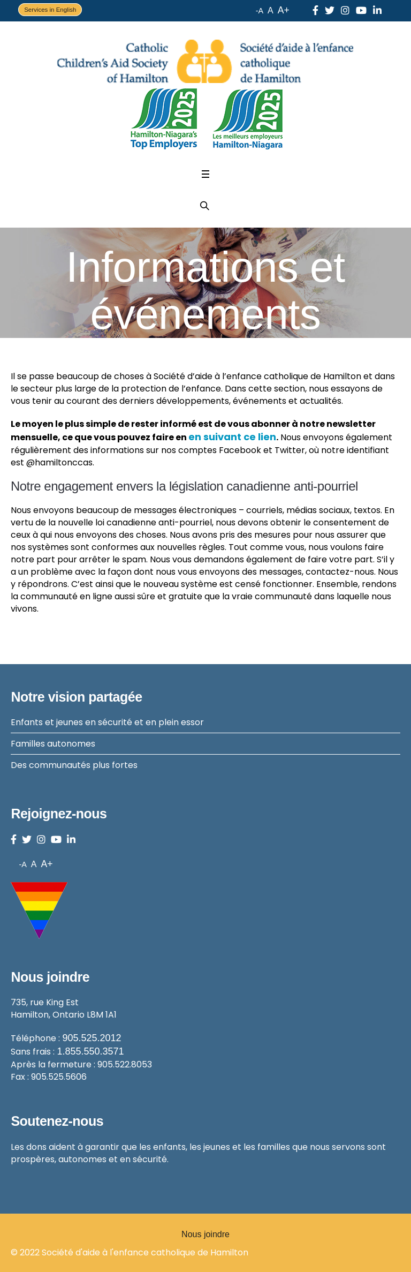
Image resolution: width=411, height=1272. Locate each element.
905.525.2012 (91, 1038)
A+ (284, 10)
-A (259, 10)
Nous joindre (205, 1234)
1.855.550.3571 (90, 1051)
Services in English (50, 9)
